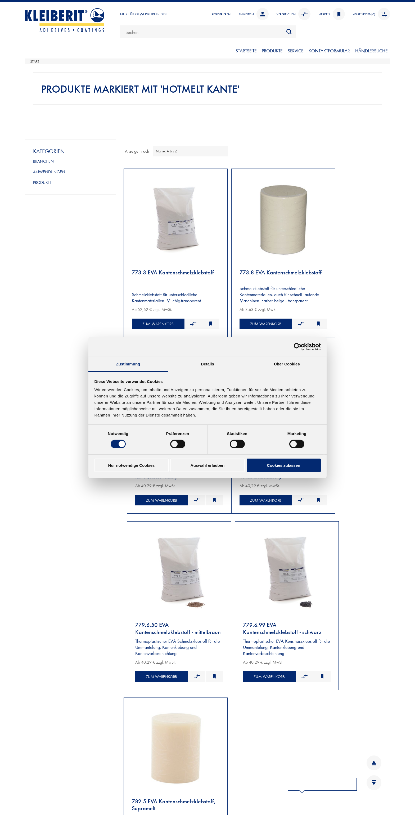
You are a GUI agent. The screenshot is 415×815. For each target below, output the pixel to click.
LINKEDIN (318, 770)
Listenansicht (385, 151)
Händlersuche (371, 50)
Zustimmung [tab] (128, 364)
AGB (212, 779)
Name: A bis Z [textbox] (166, 151)
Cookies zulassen (283, 465)
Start (34, 61)
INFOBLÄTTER (129, 779)
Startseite (246, 50)
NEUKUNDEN (38, 707)
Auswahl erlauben (207, 465)
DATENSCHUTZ (222, 787)
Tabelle (376, 151)
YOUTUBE (318, 796)
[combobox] (208, 31)
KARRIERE (125, 787)
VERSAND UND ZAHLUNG (50, 713)
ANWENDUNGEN (49, 171)
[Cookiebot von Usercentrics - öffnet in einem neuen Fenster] (297, 347)
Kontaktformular (62, 794)
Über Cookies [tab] (287, 364)
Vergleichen (293, 14)
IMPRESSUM (219, 770)
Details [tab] (207, 364)
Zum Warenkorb (152, 308)
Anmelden (253, 14)
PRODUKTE (272, 50)
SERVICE (295, 50)
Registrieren (221, 14)
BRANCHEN (43, 161)
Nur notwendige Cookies (131, 465)
